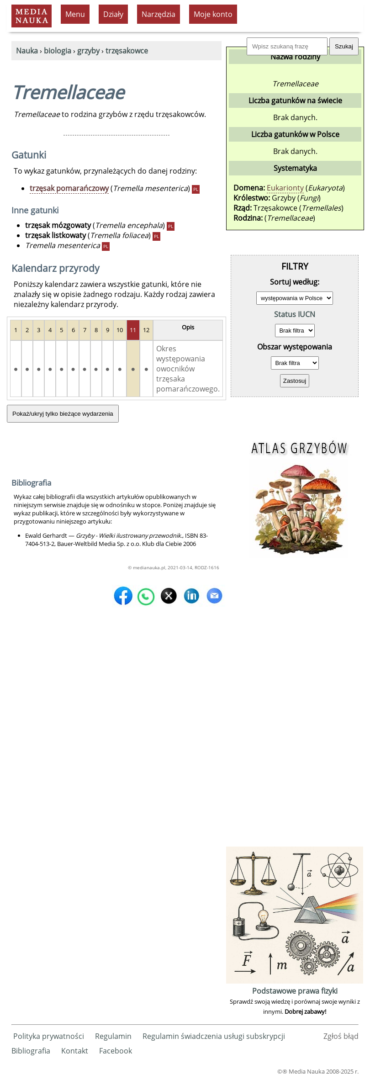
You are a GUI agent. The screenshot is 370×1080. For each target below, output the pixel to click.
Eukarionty (285, 188)
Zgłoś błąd (341, 1036)
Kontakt (74, 1051)
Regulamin (113, 1036)
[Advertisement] (294, 707)
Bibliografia (30, 1051)
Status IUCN (294, 314)
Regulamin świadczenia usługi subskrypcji (214, 1036)
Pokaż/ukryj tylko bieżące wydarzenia (62, 413)
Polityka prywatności (48, 1036)
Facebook (115, 1051)
